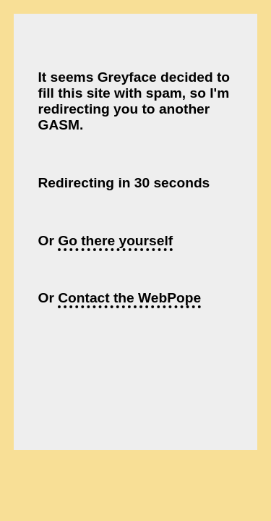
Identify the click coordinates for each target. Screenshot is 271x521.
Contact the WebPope (129, 297)
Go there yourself (115, 240)
